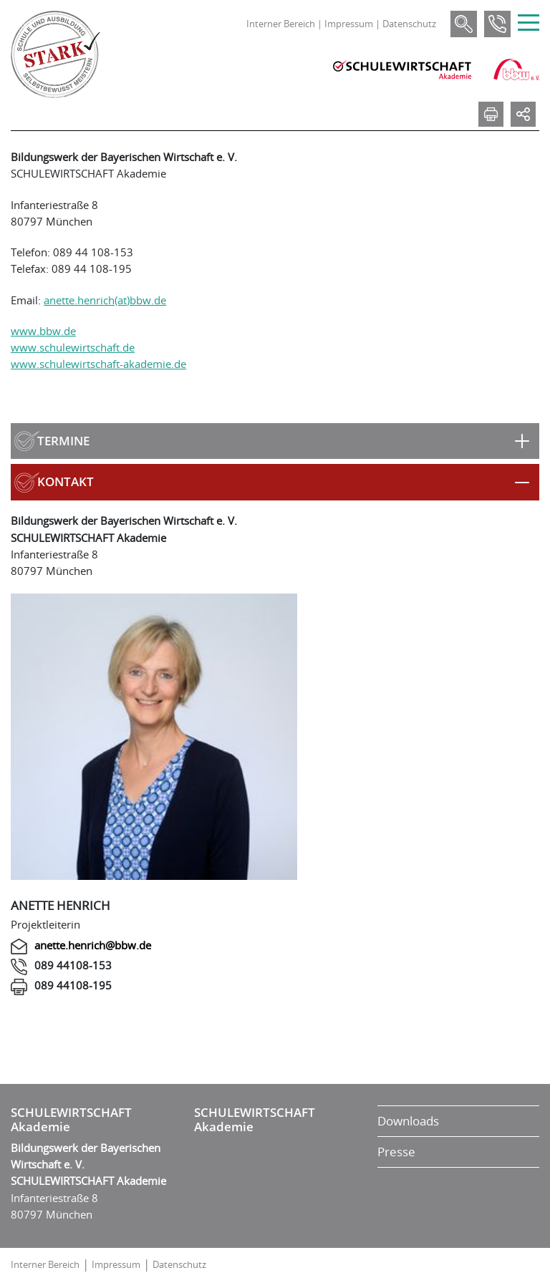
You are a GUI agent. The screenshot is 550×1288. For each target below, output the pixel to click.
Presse (396, 1151)
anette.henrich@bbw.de (92, 945)
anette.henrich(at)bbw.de (105, 300)
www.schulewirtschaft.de (73, 347)
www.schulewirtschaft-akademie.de (98, 364)
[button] (275, 441)
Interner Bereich (280, 23)
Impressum (348, 23)
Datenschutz (409, 23)
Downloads (408, 1121)
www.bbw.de (43, 331)
